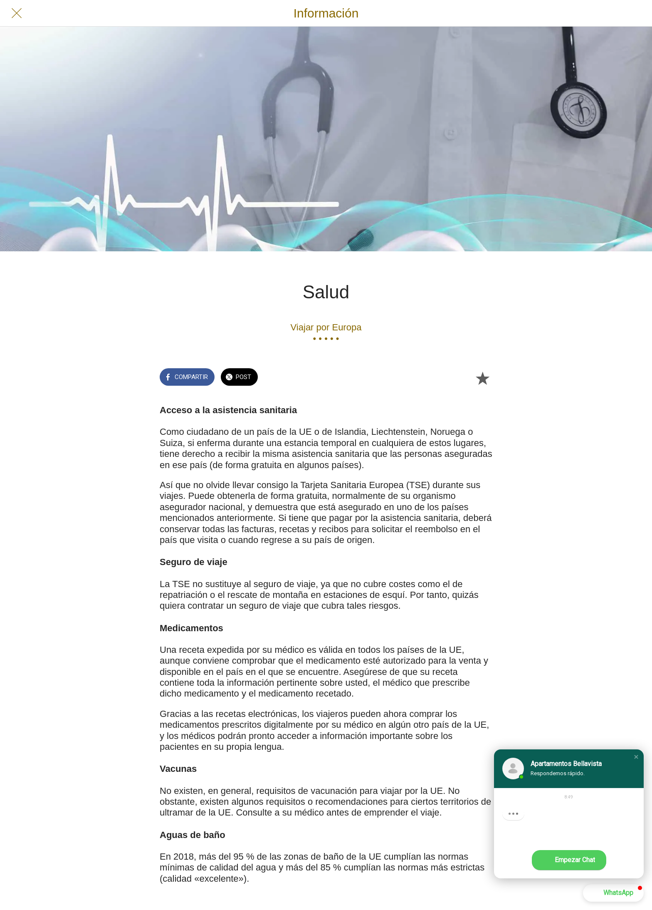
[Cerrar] (17, 13)
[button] (636, 757)
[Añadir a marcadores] (482, 378)
